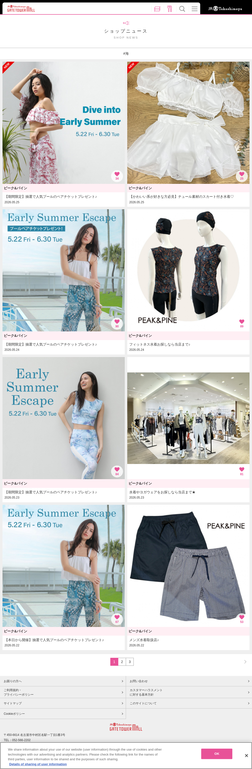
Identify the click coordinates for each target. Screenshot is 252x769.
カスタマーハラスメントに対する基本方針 (146, 692)
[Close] (246, 756)
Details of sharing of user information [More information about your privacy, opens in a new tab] (38, 765)
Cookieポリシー (14, 714)
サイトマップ (13, 703)
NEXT (243, 662)
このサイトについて (143, 703)
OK (216, 755)
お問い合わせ (139, 681)
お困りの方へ (13, 681)
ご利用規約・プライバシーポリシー (19, 692)
